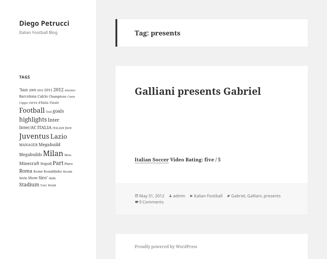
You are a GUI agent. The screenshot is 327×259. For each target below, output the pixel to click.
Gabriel (238, 196)
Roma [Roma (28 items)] (25, 170)
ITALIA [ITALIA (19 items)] (44, 127)
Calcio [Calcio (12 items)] (43, 96)
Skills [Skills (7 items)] (52, 178)
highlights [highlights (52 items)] (33, 119)
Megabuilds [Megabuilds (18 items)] (30, 154)
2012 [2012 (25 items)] (58, 89)
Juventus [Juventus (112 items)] (34, 136)
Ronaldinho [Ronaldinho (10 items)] (53, 171)
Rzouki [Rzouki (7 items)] (67, 171)
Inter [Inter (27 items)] (53, 119)
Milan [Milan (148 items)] (53, 153)
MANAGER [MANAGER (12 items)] (28, 144)
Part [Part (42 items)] (58, 162)
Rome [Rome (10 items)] (38, 171)
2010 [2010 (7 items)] (40, 90)
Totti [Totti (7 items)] (43, 185)
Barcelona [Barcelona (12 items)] (28, 96)
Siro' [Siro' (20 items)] (43, 177)
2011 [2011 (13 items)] (48, 89)
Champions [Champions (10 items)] (57, 96)
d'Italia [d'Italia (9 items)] (43, 102)
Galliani (254, 196)
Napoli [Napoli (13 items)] (46, 163)
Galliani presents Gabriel (198, 91)
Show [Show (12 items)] (33, 177)
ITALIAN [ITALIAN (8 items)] (58, 128)
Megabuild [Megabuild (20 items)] (49, 144)
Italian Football (208, 196)
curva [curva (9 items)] (33, 102)
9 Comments (151, 202)
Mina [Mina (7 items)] (67, 155)
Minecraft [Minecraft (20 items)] (29, 163)
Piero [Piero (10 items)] (68, 163)
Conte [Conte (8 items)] (71, 96)
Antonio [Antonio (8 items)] (70, 90)
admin (179, 196)
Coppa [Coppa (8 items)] (23, 103)
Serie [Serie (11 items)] (23, 178)
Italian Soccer (152, 159)
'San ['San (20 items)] (23, 90)
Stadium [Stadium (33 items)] (29, 184)
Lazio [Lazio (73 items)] (58, 136)
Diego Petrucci (44, 23)
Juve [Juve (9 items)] (68, 128)
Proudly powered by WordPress (166, 246)
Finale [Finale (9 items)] (54, 102)
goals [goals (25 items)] (58, 111)
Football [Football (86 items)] (32, 110)
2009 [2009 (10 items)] (32, 90)
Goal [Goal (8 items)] (49, 111)
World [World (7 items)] (52, 185)
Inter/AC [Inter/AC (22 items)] (27, 127)
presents (272, 196)
